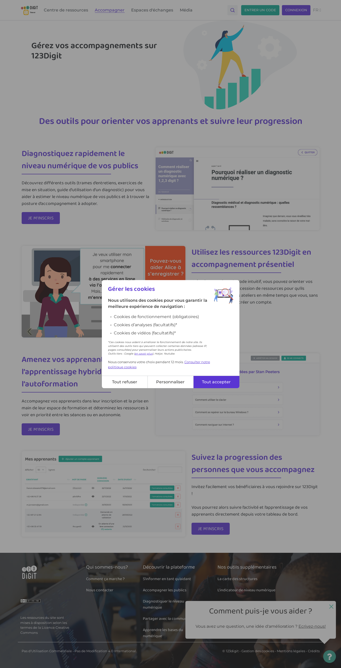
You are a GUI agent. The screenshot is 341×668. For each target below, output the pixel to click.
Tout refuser (124, 381)
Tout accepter (216, 381)
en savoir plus (144, 353)
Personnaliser (170, 381)
